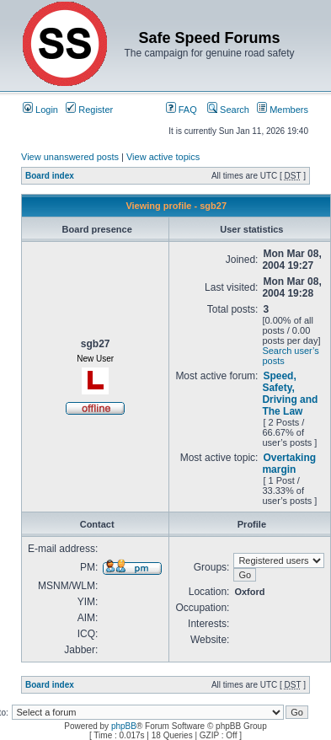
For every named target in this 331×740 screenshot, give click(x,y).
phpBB (123, 726)
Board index (49, 175)
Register (89, 110)
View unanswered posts (70, 157)
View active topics (163, 157)
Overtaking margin (289, 463)
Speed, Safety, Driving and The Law (290, 393)
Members (282, 110)
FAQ (181, 110)
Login (40, 110)
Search (228, 110)
